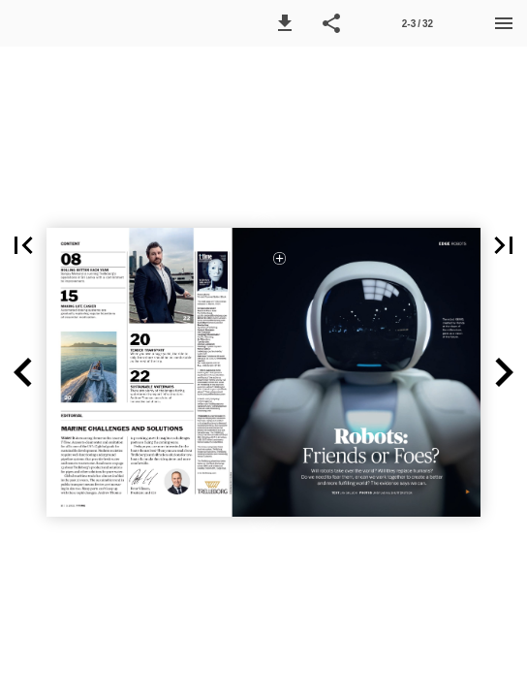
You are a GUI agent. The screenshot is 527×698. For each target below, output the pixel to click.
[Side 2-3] (418, 23)
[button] (285, 23)
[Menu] (503, 23)
